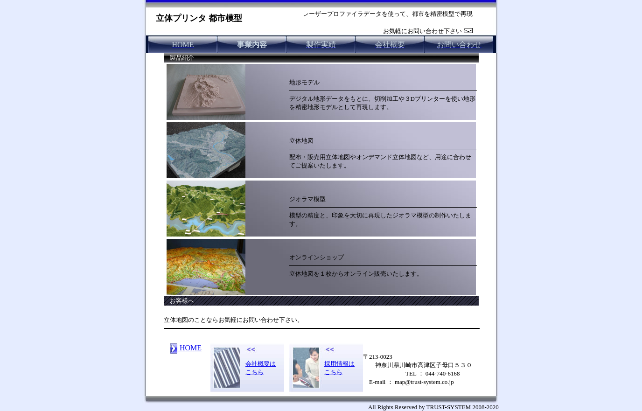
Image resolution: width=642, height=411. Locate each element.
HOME (186, 348)
